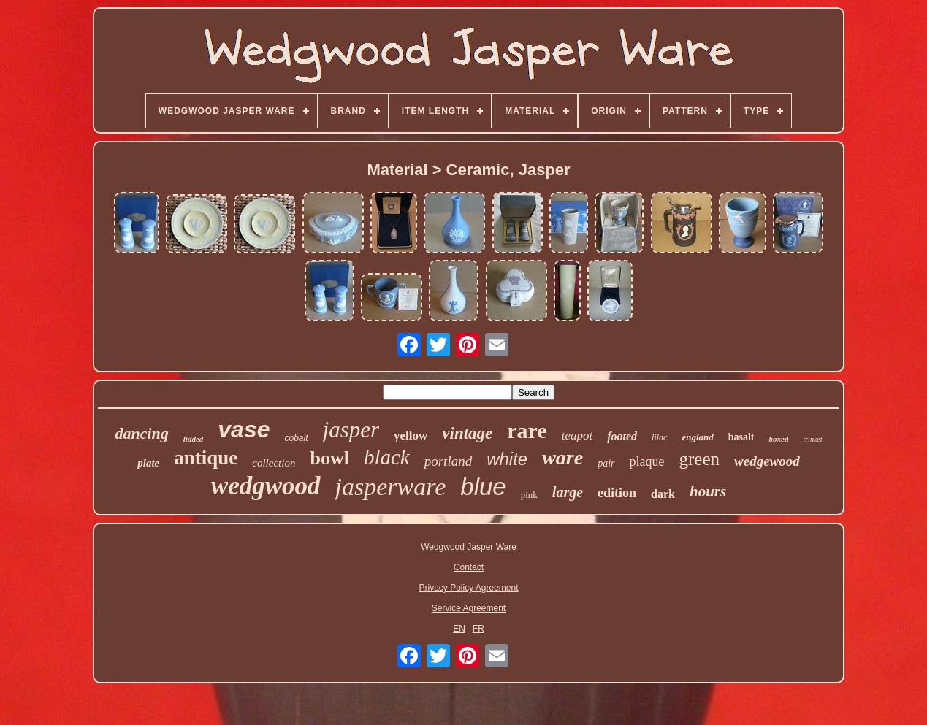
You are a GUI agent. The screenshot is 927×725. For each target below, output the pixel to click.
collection (273, 463)
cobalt (296, 438)
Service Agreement (469, 608)
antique (205, 458)
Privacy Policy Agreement (468, 588)
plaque (647, 461)
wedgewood (767, 461)
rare (526, 430)
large (567, 492)
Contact (469, 567)
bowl (329, 458)
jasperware (390, 486)
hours (708, 491)
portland (448, 461)
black (387, 457)
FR (478, 629)
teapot (577, 435)
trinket (812, 439)
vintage (467, 433)
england (697, 436)
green (699, 459)
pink (529, 494)
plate (148, 463)
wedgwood (266, 486)
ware (562, 457)
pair (606, 463)
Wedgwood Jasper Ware (468, 547)
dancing (141, 433)
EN (459, 629)
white (507, 459)
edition (617, 493)
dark (663, 494)
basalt (741, 436)
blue (483, 486)
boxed (779, 438)
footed (622, 436)
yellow (410, 435)
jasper (351, 429)
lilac (659, 437)
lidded (193, 438)
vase (244, 429)
